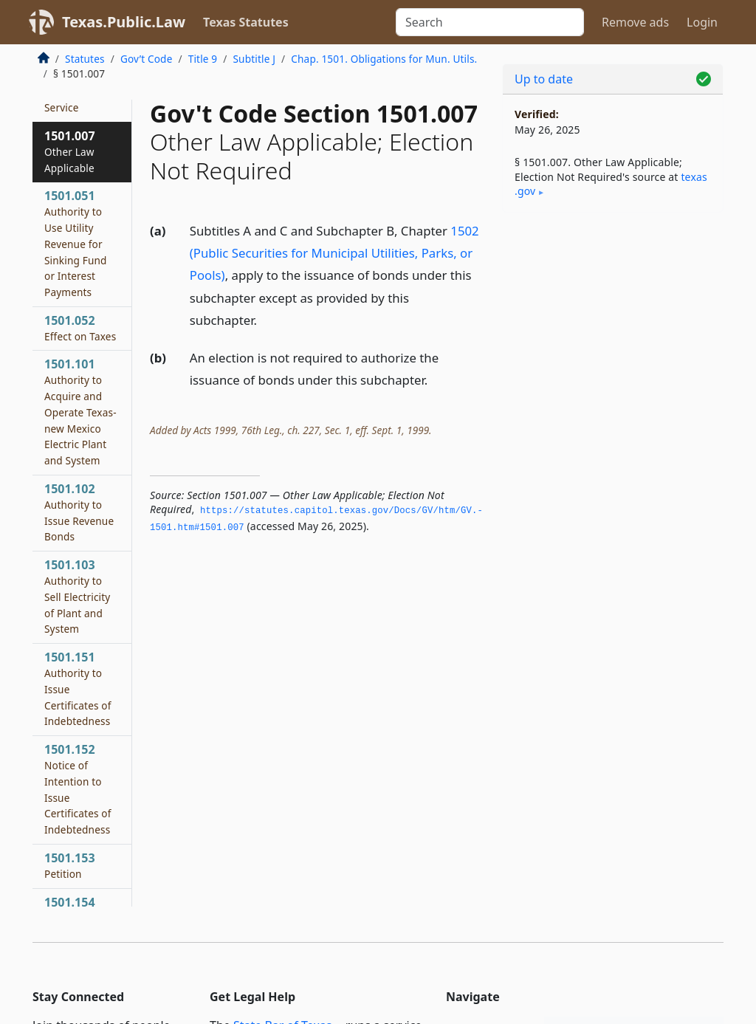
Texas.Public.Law (123, 22)
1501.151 (77, 688)
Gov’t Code (146, 59)
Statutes (85, 59)
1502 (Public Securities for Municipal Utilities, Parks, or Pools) (334, 253)
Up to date (544, 79)
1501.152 (77, 788)
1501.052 (80, 327)
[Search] (490, 22)
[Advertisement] (613, 325)
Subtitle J (254, 59)
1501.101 (80, 411)
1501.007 (69, 151)
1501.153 (69, 865)
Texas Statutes (246, 22)
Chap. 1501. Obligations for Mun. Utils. (384, 59)
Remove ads (635, 22)
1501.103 (77, 596)
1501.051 (75, 243)
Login (702, 22)
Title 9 (203, 59)
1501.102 (79, 512)
